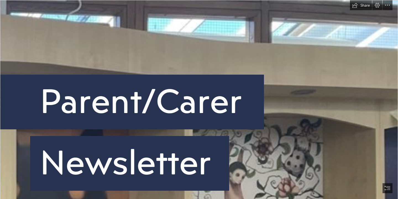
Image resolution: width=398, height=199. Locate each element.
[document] (199, 99)
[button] (361, 5)
